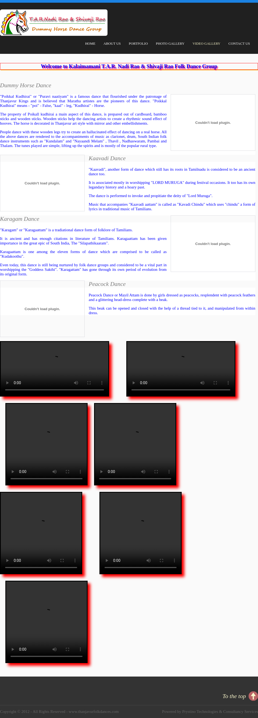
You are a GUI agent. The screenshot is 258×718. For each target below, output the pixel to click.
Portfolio (138, 43)
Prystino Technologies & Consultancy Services (220, 711)
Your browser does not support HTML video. (54, 369)
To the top (234, 696)
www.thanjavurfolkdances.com (94, 711)
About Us (112, 43)
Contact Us (239, 43)
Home (90, 43)
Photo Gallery (170, 43)
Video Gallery (206, 43)
